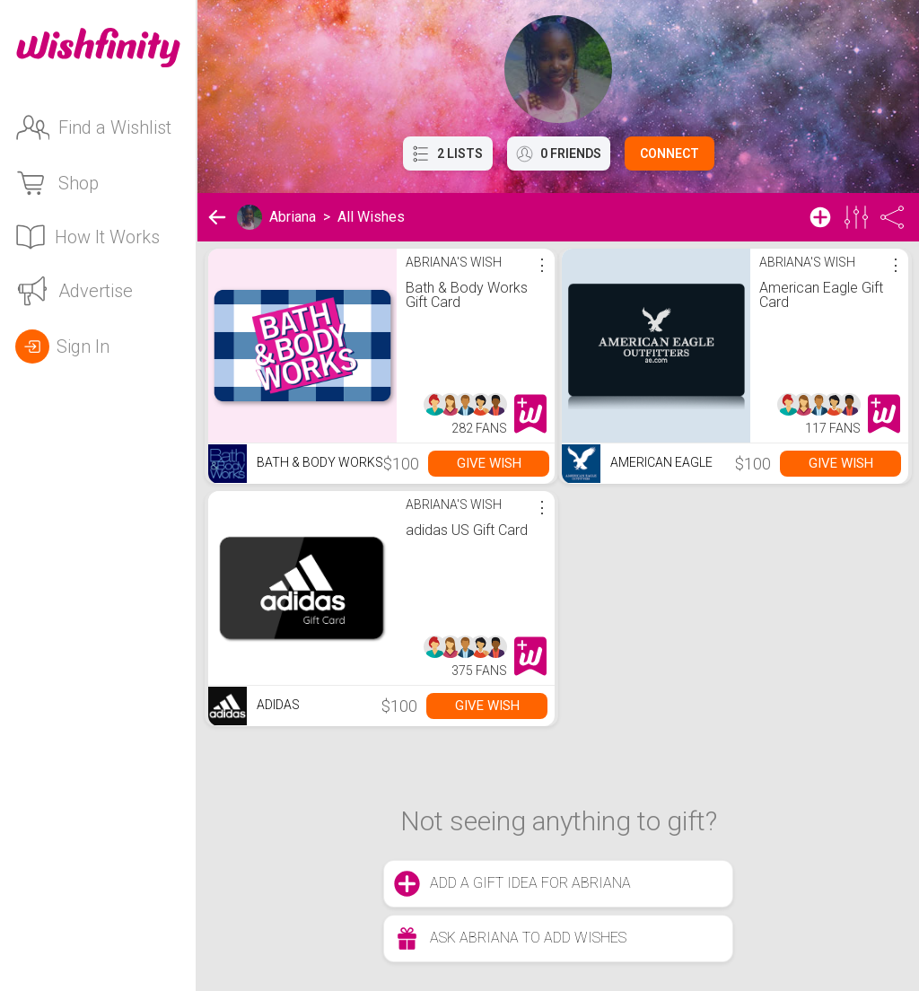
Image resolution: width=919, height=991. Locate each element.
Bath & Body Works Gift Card (467, 295)
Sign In (62, 346)
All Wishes (371, 216)
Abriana (292, 216)
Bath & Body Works (295, 463)
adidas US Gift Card (467, 530)
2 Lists (448, 153)
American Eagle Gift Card (821, 295)
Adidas (254, 706)
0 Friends (558, 153)
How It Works (87, 237)
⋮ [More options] (542, 264)
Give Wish (489, 463)
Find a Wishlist (93, 127)
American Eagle (637, 463)
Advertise (74, 291)
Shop (57, 183)
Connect (669, 153)
